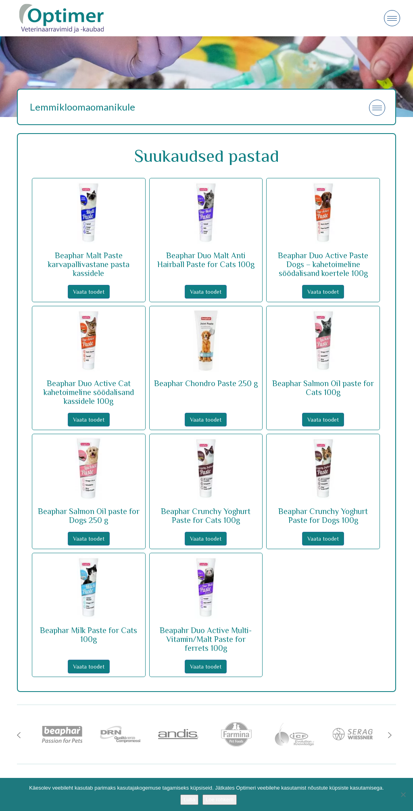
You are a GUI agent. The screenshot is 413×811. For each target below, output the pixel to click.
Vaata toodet (88, 291)
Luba (189, 799)
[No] (403, 794)
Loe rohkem (220, 799)
